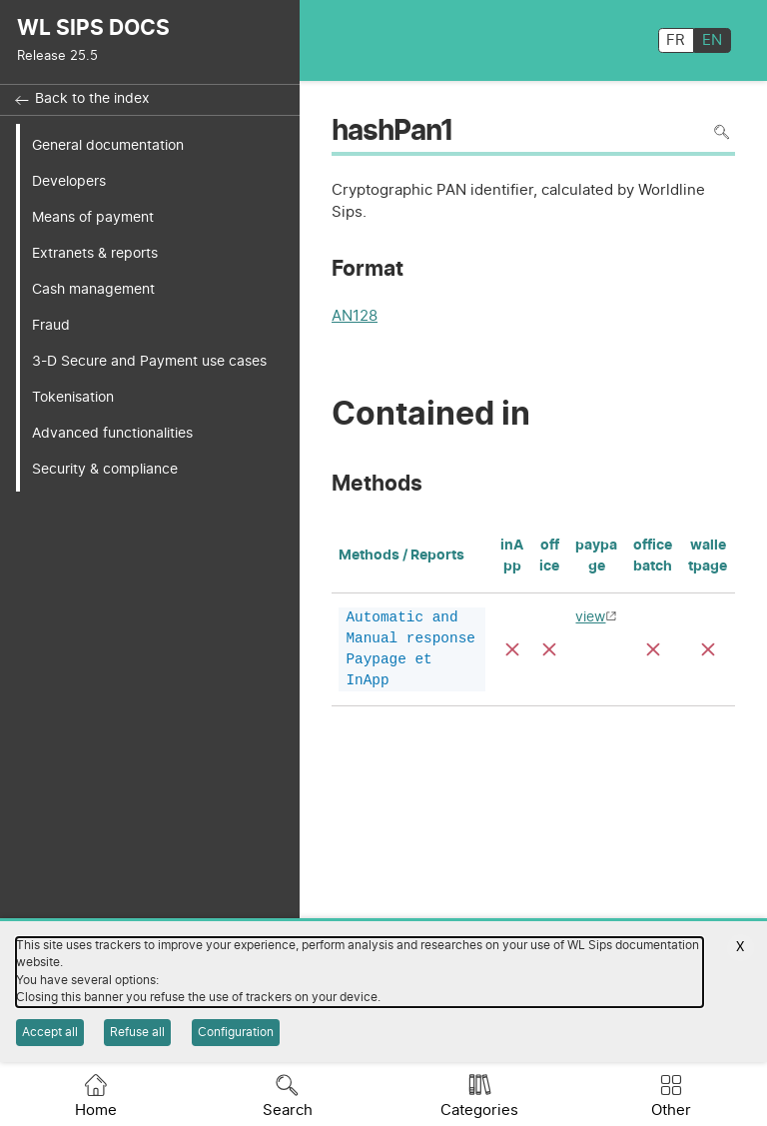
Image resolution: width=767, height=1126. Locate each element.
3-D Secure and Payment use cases (149, 361)
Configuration (236, 1032)
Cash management (93, 289)
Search (288, 1110)
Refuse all (137, 1032)
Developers (69, 181)
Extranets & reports (95, 253)
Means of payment (93, 217)
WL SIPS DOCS (93, 28)
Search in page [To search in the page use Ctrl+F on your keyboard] (721, 132)
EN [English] (712, 40)
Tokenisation (73, 397)
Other (671, 1110)
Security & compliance (105, 469)
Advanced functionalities (112, 433)
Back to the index (92, 99)
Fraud (51, 325)
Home (96, 1110)
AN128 (355, 318)
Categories (479, 1110)
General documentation (108, 145)
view (590, 616)
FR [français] (675, 40)
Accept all (50, 1032)
